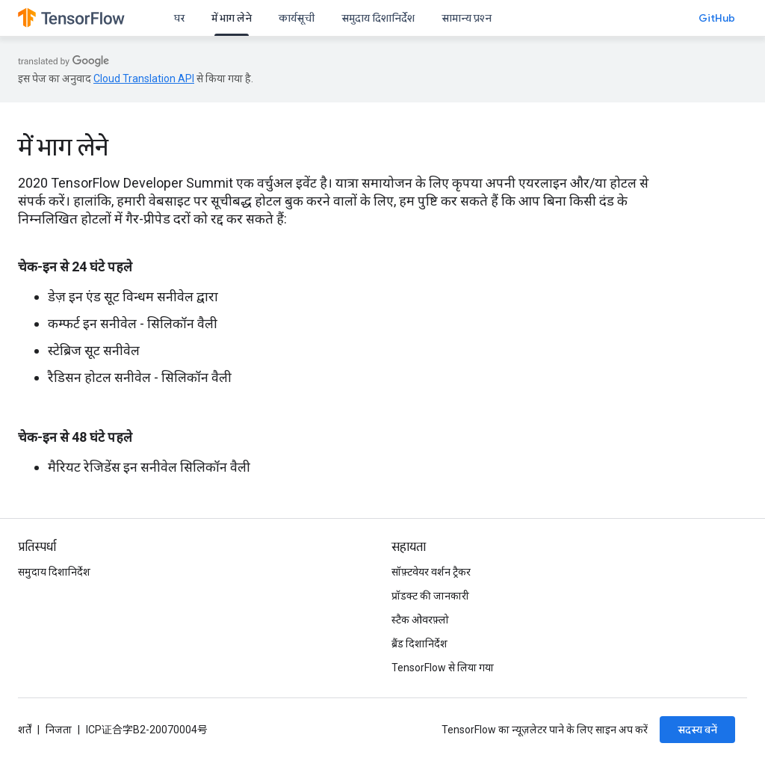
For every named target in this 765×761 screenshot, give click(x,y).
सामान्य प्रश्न (467, 18)
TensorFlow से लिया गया (442, 668)
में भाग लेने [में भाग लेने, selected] (231, 18)
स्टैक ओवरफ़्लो (420, 620)
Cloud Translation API (143, 78)
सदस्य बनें (697, 729)
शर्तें (24, 730)
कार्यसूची (297, 18)
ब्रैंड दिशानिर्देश (419, 644)
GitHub (717, 18)
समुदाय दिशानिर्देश (378, 18)
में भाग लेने (63, 147)
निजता (59, 730)
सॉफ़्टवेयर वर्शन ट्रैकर (431, 572)
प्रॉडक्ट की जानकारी (430, 596)
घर (179, 18)
